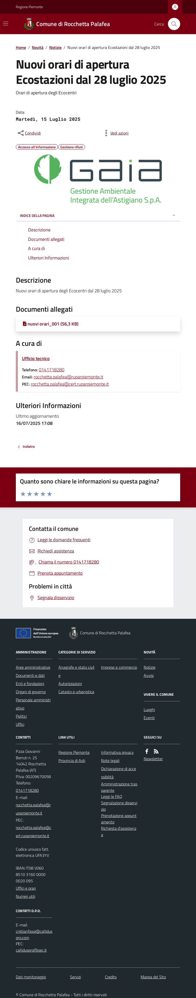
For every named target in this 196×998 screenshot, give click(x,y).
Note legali (110, 760)
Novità (37, 47)
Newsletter (153, 759)
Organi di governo (31, 692)
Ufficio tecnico (36, 358)
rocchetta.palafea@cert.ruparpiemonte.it (70, 383)
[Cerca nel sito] (172, 24)
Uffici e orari (26, 888)
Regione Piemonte (29, 6)
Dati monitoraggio (31, 977)
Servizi (75, 977)
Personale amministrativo (33, 704)
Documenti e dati (30, 675)
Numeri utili (25, 896)
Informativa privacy (117, 752)
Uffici (20, 724)
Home (21, 47)
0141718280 (51, 369)
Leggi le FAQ (111, 796)
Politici (21, 716)
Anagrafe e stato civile (76, 671)
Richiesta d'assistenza (118, 831)
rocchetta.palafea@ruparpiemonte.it (68, 376)
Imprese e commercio (119, 667)
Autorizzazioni (70, 683)
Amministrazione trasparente (119, 787)
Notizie (55, 47)
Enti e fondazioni (30, 683)
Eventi (149, 718)
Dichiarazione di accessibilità (118, 773)
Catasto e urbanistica (76, 692)
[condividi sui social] (29, 133)
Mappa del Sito (153, 977)
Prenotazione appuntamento (119, 818)
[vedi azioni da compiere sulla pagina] (115, 133)
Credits (111, 977)
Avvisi (149, 675)
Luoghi (149, 709)
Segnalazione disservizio (119, 806)
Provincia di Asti (71, 760)
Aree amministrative (33, 667)
